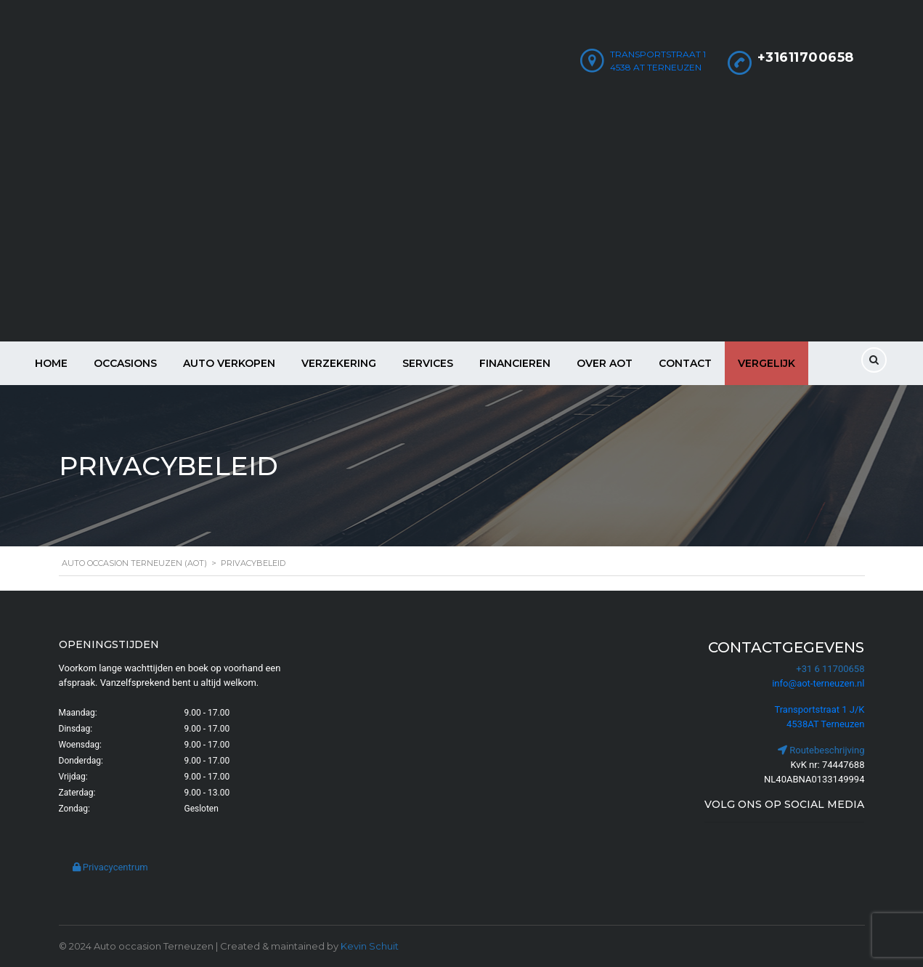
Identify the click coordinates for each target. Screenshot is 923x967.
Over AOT (605, 363)
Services (427, 363)
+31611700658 (805, 57)
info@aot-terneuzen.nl (818, 683)
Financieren (514, 363)
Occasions (125, 363)
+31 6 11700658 (830, 668)
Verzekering (338, 363)
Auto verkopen (229, 363)
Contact (685, 363)
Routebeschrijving (821, 750)
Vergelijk (766, 363)
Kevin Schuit (370, 946)
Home (51, 363)
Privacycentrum (110, 867)
